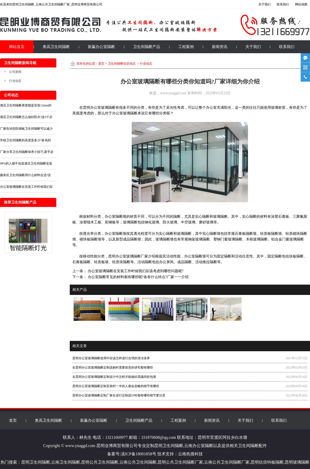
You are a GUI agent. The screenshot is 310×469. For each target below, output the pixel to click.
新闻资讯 (219, 47)
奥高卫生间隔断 (56, 47)
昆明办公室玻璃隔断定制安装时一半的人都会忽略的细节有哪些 (115, 386)
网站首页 (17, 47)
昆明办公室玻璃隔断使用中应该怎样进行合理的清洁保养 (111, 358)
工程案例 (186, 47)
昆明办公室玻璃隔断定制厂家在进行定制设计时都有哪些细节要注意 (118, 395)
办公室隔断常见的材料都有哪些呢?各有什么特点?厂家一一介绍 (138, 277)
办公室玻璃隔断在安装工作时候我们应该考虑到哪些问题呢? (135, 271)
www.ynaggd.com (173, 93)
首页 (101, 63)
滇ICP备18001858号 (138, 454)
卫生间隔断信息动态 (122, 63)
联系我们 (287, 47)
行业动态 (15, 81)
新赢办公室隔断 (101, 47)
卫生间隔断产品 (146, 47)
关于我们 (253, 47)
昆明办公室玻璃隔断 (99, 108)
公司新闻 (15, 72)
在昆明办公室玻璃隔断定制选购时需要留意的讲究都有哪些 (112, 367)
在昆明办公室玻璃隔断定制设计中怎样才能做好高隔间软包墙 (114, 377)
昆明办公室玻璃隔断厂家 (128, 256)
